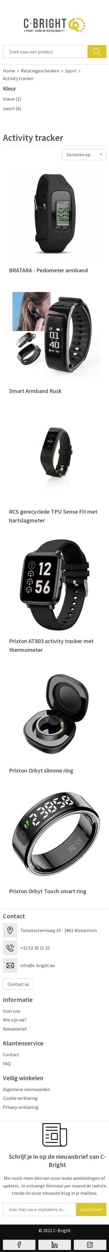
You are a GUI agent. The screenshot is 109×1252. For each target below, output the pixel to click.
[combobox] (45, 51)
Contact (11, 1054)
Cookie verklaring (20, 1098)
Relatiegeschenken (40, 71)
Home (9, 71)
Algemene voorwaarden (26, 1089)
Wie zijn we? (15, 1020)
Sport (70, 71)
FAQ (7, 1063)
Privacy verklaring (20, 1107)
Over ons (11, 1011)
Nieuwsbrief (15, 1029)
